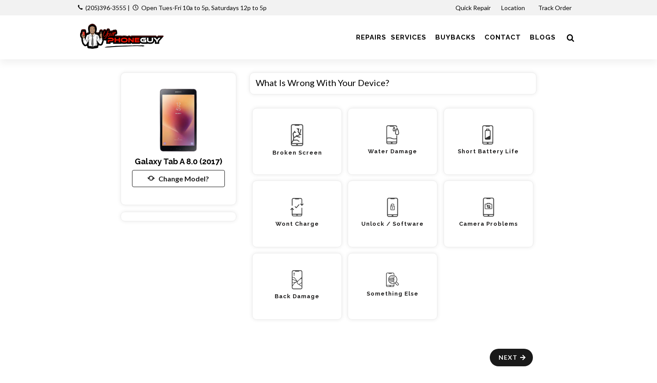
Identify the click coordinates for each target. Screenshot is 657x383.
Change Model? (178, 178)
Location (513, 7)
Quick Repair (473, 7)
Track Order (555, 7)
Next (512, 357)
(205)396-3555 (105, 7)
